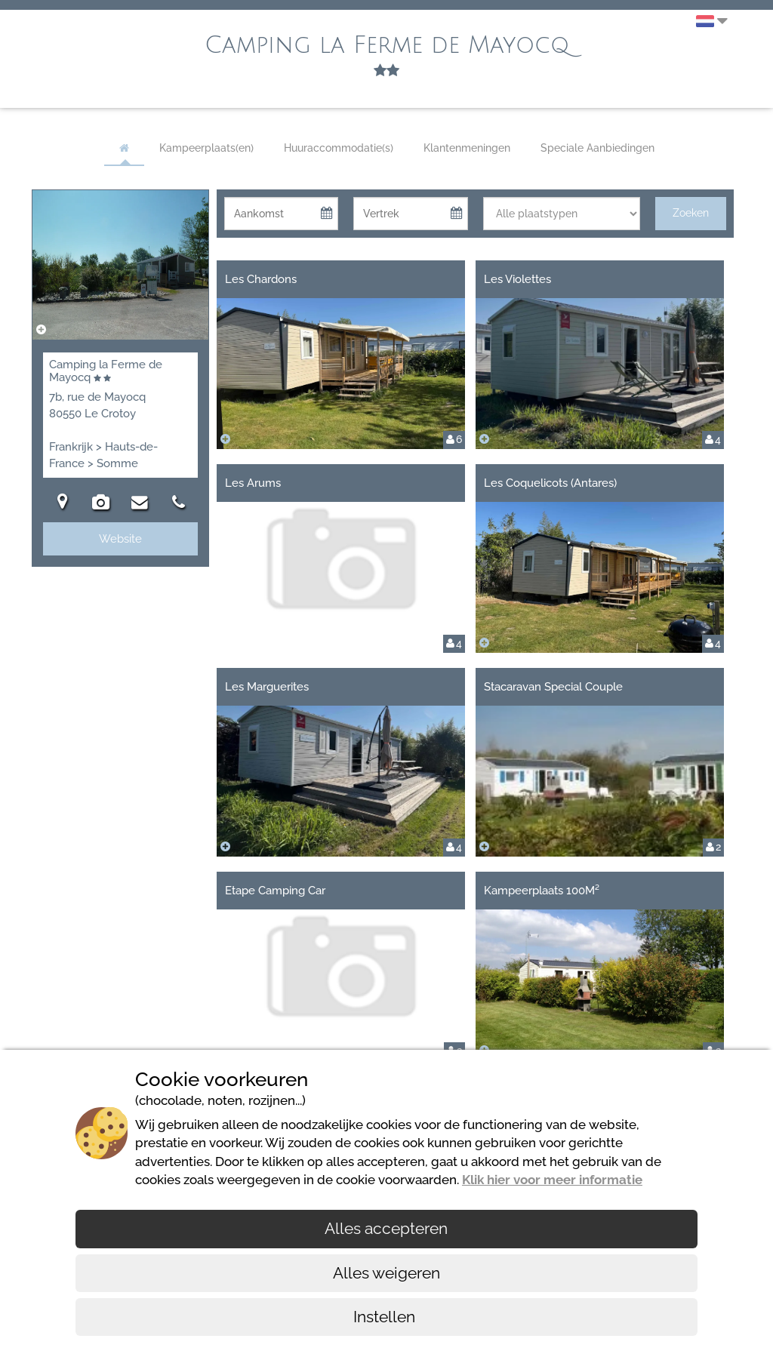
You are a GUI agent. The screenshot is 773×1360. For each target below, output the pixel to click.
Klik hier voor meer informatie (552, 1179)
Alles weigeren (386, 1272)
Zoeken (691, 213)
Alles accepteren (386, 1228)
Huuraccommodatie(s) (338, 148)
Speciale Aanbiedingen (597, 148)
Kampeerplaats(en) (206, 148)
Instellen (386, 1316)
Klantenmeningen (466, 148)
